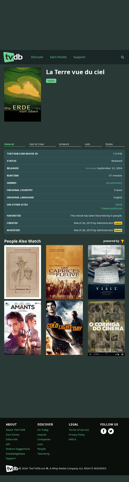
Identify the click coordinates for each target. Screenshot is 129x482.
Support (79, 57)
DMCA (72, 439)
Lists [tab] (87, 144)
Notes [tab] (109, 144)
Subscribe (12, 439)
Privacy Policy (77, 434)
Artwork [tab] (64, 144)
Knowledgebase (15, 453)
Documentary (114, 182)
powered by (114, 241)
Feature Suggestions (18, 448)
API (8, 444)
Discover (37, 57)
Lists (40, 444)
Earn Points (58, 57)
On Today (43, 429)
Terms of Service (79, 429)
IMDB (118, 204)
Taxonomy (43, 453)
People (41, 448)
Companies (44, 439)
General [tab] (9, 144)
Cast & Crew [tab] (36, 144)
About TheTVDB (15, 429)
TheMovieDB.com (111, 208)
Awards (41, 434)
